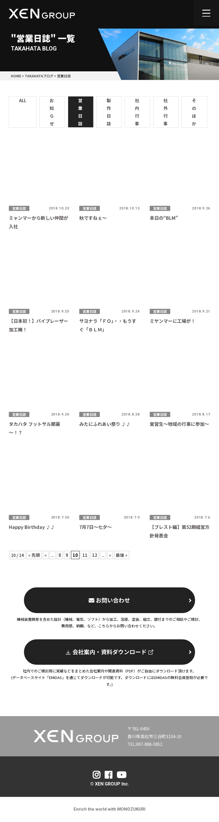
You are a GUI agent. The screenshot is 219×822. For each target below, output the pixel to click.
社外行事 (165, 111)
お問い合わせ (140, 600)
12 (94, 555)
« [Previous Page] (45, 555)
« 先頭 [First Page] (34, 555)
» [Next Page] (110, 555)
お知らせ (52, 111)
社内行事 (137, 111)
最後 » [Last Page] (121, 555)
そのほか (194, 111)
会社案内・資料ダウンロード (128, 652)
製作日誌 (109, 111)
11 (85, 555)
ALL (22, 100)
